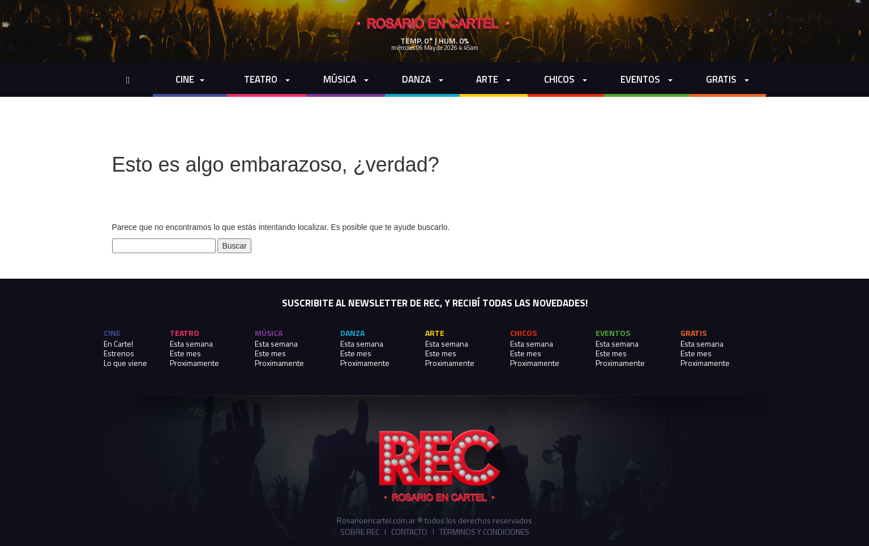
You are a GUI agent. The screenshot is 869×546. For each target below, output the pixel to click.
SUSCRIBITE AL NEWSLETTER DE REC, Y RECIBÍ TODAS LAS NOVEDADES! (435, 303)
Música (346, 79)
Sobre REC (359, 532)
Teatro (267, 79)
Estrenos (119, 353)
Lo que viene (125, 363)
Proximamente (194, 363)
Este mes (185, 353)
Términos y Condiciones (484, 532)
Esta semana (191, 343)
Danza (422, 79)
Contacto (409, 532)
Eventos (646, 79)
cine (189, 79)
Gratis (727, 79)
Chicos (565, 79)
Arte (493, 79)
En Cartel (118, 343)
